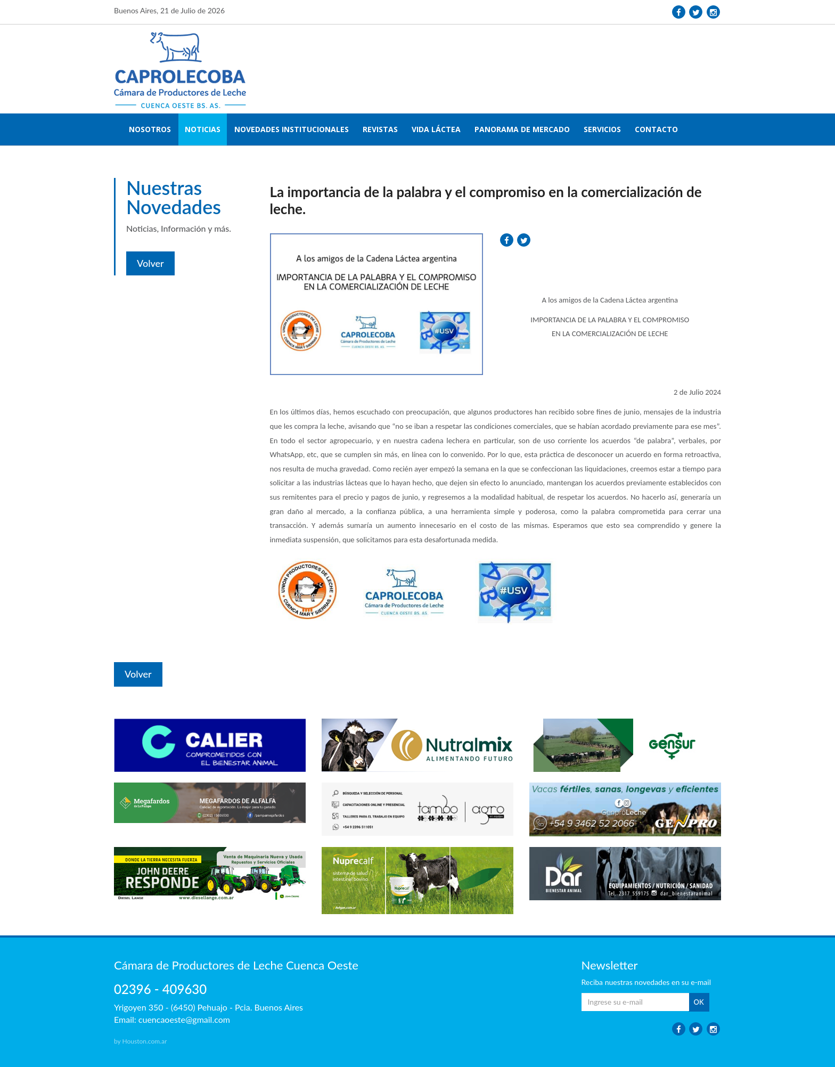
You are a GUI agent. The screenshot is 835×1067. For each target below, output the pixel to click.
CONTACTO (656, 129)
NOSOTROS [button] (150, 129)
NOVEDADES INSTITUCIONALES (291, 129)
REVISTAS (380, 129)
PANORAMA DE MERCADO (522, 129)
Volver (150, 263)
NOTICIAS (202, 129)
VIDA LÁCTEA (436, 129)
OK (699, 1002)
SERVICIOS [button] (602, 129)
